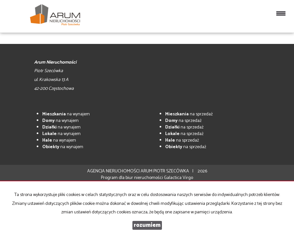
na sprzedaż (189, 114)
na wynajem (66, 114)
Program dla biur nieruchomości (132, 178)
